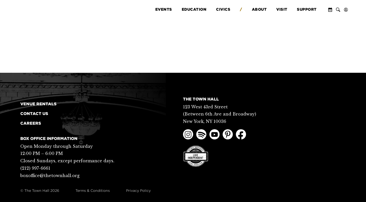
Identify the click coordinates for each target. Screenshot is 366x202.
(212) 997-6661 (35, 168)
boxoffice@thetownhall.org (50, 175)
